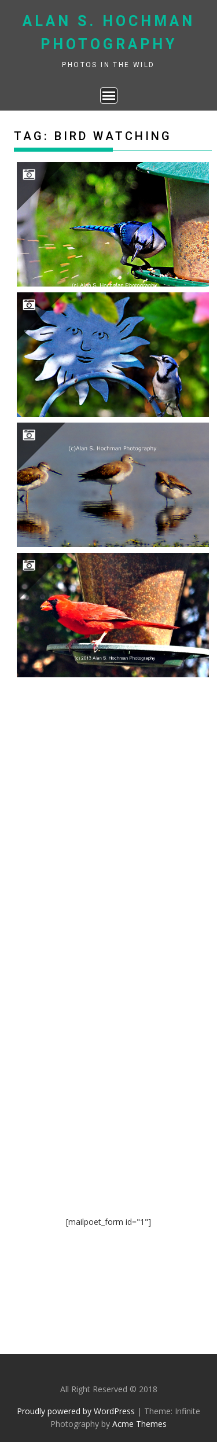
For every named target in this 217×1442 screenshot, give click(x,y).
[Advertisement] (108, 794)
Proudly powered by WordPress (76, 1411)
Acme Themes (139, 1423)
